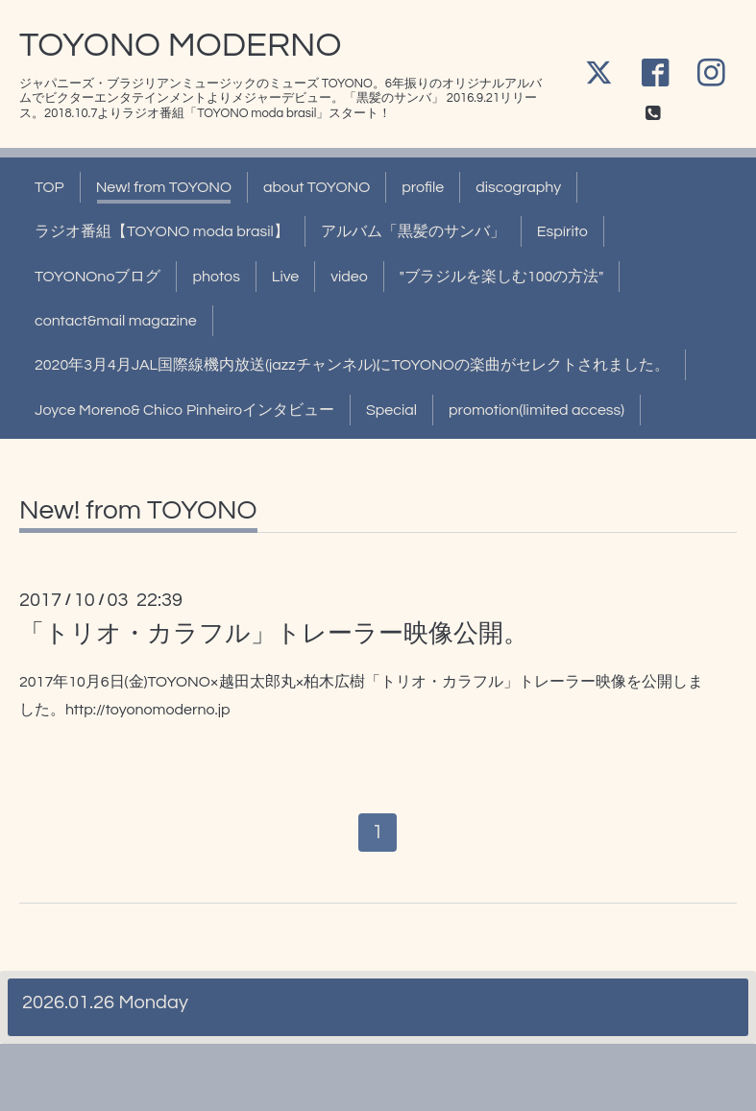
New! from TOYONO (164, 187)
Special (391, 410)
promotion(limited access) (536, 410)
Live (285, 276)
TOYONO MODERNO (180, 45)
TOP (49, 187)
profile (423, 187)
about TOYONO (316, 187)
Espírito (562, 231)
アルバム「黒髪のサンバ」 (413, 231)
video (349, 276)
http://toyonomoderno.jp (148, 709)
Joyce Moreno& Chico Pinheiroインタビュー (184, 410)
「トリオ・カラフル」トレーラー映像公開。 (273, 633)
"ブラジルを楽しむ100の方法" (502, 276)
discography (518, 187)
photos (215, 276)
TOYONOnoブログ (97, 276)
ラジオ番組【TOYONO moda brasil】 (162, 231)
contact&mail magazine (116, 320)
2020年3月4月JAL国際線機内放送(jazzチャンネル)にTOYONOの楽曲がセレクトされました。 (352, 365)
